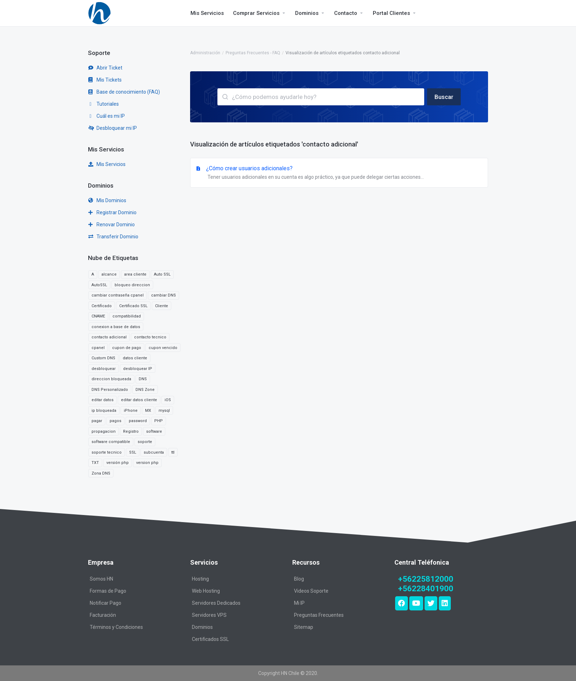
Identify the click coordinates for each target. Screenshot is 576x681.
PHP (158, 421)
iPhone (131, 410)
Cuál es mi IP (106, 116)
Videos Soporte (311, 591)
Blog (299, 579)
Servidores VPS (209, 615)
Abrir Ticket (105, 68)
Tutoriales (103, 104)
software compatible (111, 441)
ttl (173, 452)
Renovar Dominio (111, 224)
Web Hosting (206, 591)
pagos (115, 421)
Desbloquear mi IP (112, 128)
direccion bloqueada (111, 379)
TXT (95, 462)
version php (147, 462)
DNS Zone (145, 389)
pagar (97, 421)
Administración (205, 52)
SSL (132, 452)
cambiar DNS (163, 295)
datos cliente (135, 358)
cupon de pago (126, 347)
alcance (109, 274)
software (154, 431)
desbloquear (104, 368)
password (138, 421)
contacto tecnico (150, 337)
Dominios (202, 627)
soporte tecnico (107, 452)
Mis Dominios (107, 200)
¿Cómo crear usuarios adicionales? (339, 173)
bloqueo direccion (132, 285)
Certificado (102, 306)
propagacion (104, 431)
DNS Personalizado (110, 389)
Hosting (200, 579)
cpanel (98, 347)
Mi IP (299, 603)
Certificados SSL (210, 639)
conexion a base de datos (116, 327)
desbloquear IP (137, 368)
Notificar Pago (105, 603)
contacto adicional (109, 337)
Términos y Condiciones (116, 627)
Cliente (161, 306)
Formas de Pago (108, 591)
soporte (145, 441)
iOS (168, 400)
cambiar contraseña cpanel (118, 295)
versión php (117, 462)
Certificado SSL (133, 306)
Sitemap (303, 627)
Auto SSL (162, 274)
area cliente (135, 274)
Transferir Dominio (113, 236)
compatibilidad (126, 316)
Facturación (103, 615)
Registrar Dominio (112, 212)
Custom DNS (103, 358)
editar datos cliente (139, 400)
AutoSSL (99, 285)
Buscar (443, 96)
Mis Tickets (105, 80)
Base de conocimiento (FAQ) (124, 92)
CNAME (98, 316)
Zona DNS (101, 473)
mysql (164, 410)
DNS (143, 379)
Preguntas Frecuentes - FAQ (253, 52)
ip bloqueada (104, 410)
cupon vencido (163, 347)
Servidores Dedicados (216, 603)
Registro (131, 431)
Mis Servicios (107, 164)
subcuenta (154, 452)
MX (148, 410)
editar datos (102, 400)
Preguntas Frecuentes (319, 615)
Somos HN (101, 579)
